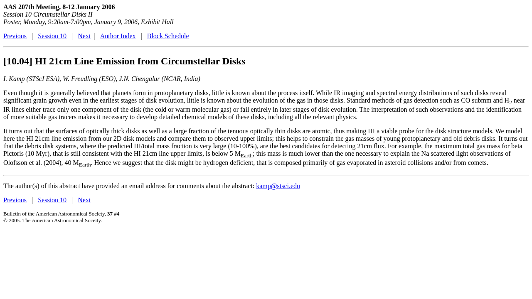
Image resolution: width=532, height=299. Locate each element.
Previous (15, 35)
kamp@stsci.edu (278, 185)
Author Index (118, 35)
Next (84, 35)
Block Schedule (168, 35)
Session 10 (52, 35)
